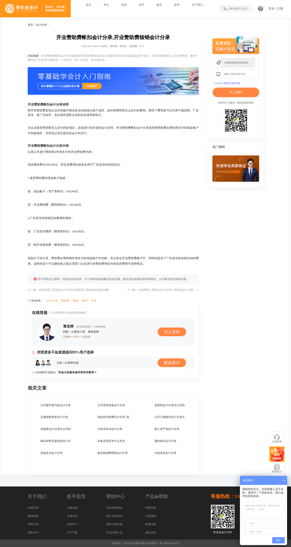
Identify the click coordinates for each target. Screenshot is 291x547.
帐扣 (84, 300)
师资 (177, 4)
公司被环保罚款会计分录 (55, 405)
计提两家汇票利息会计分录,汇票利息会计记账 (166, 289)
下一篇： (132, 289)
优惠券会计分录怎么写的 (55, 429)
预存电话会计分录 (165, 441)
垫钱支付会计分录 (51, 453)
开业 (93, 300)
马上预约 (236, 92)
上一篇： (33, 289)
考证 (106, 4)
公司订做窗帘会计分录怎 (169, 417)
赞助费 (65, 300)
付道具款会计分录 (165, 453)
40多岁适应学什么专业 (111, 441)
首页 (88, 4)
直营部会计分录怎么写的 (169, 405)
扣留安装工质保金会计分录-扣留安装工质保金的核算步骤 (73, 289)
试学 (141, 4)
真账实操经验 (232, 83)
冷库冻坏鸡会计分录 (109, 429)
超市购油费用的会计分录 (112, 453)
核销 (75, 300)
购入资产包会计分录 (166, 429)
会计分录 (41, 24)
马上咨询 (172, 332)
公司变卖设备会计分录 (111, 405)
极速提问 (172, 363)
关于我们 (197, 4)
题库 (159, 4)
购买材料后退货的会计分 (55, 441)
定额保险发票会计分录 (54, 417)
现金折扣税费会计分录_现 (113, 417)
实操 (124, 4)
